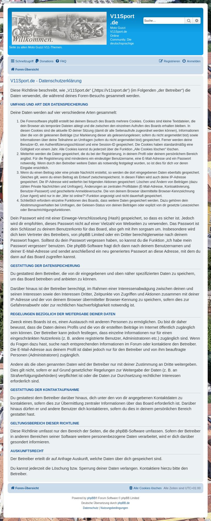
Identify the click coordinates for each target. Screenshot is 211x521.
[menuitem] (44, 61)
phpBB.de (124, 503)
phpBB (91, 498)
